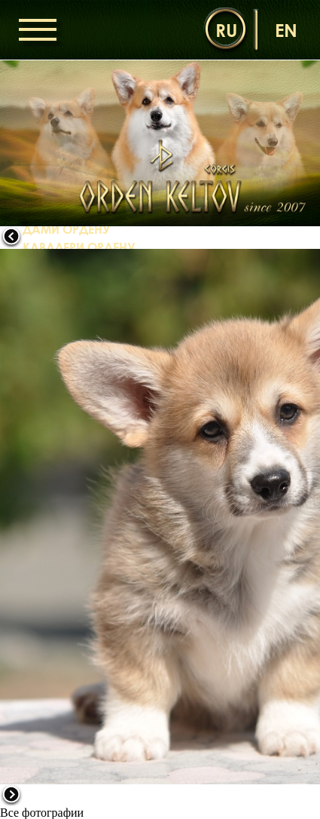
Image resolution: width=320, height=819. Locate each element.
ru (226, 30)
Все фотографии (42, 812)
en (286, 30)
